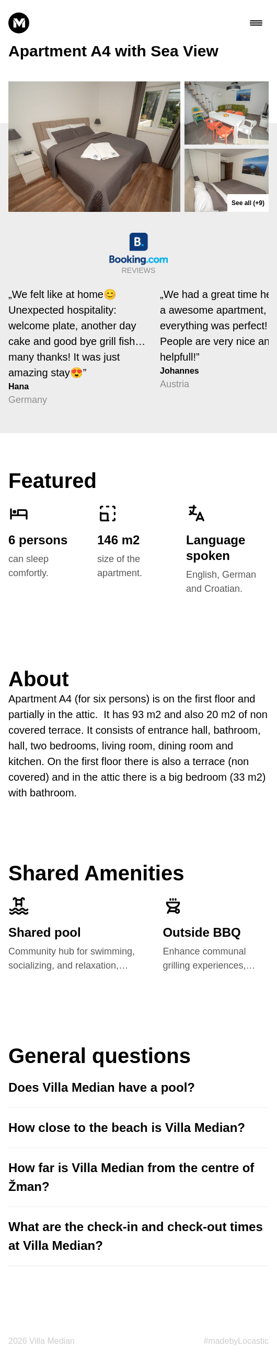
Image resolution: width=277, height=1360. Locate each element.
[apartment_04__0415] (94, 146)
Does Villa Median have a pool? (101, 1087)
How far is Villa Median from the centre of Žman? (131, 1177)
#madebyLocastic (236, 1341)
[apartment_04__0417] (226, 180)
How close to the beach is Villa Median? (126, 1127)
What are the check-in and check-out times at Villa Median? (135, 1236)
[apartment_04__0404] (226, 113)
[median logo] (18, 23)
